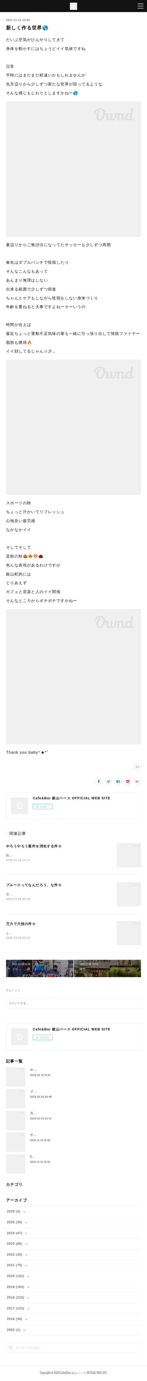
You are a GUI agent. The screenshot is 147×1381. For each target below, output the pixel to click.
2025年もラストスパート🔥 (50, 1157)
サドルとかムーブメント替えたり (54, 1136)
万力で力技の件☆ (21, 924)
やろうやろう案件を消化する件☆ (34, 846)
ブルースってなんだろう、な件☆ (34, 885)
